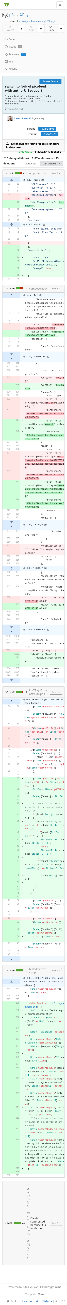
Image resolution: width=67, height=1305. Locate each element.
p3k (12, 14)
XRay (24, 14)
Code (10, 39)
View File (55, 173)
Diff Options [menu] (52, 163)
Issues (13, 46)
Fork (51, 29)
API (37, 1301)
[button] (6, 173)
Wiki (9, 61)
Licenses (27, 1301)
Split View (31, 163)
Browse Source (50, 81)
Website (47, 1301)
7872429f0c (47, 129)
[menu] (12, 1301)
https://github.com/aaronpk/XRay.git (37, 21)
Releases (15, 54)
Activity (11, 68)
